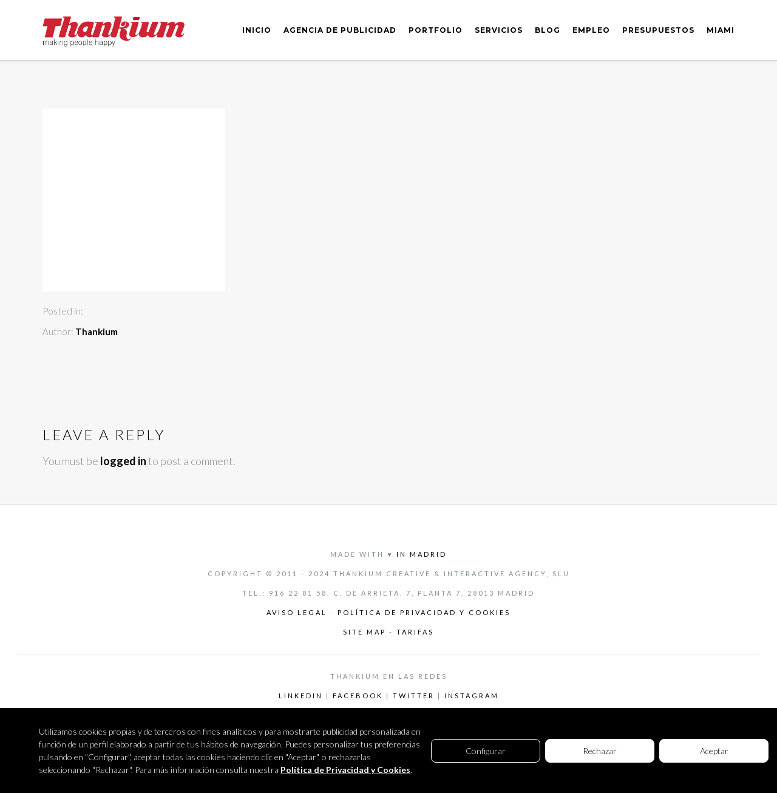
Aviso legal (296, 612)
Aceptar (714, 751)
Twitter (414, 695)
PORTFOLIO (436, 30)
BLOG (547, 30)
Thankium (96, 331)
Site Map (366, 632)
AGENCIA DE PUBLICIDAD (339, 30)
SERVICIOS (499, 30)
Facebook (358, 695)
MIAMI (721, 30)
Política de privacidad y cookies (424, 612)
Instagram (471, 695)
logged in (123, 461)
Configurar (486, 751)
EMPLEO (591, 30)
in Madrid (421, 554)
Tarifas (415, 632)
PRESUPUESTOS (658, 30)
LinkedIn (301, 695)
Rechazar (600, 751)
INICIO (256, 30)
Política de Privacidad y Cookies (345, 769)
